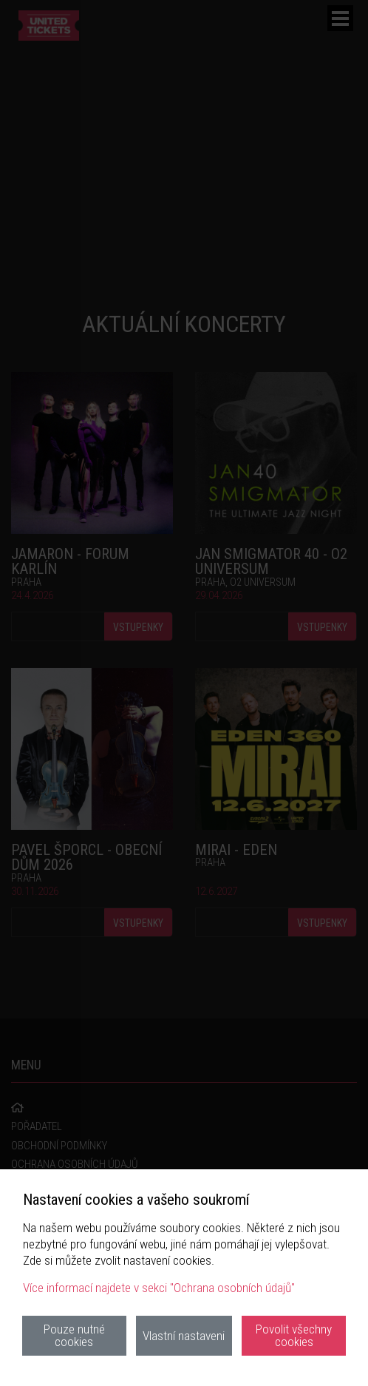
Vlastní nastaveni (184, 1335)
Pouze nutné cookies (74, 1335)
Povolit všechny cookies (294, 1335)
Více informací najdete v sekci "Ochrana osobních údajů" (159, 1287)
